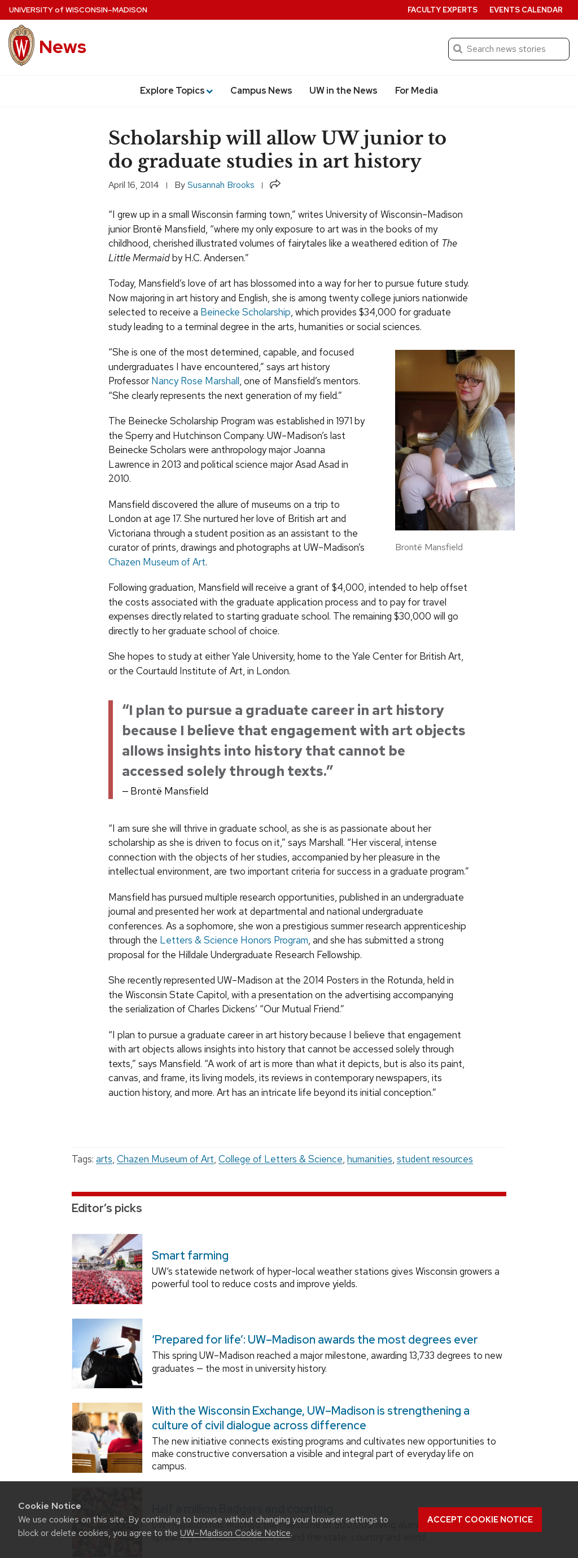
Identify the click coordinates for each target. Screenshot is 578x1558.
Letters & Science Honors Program (234, 940)
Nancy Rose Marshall (195, 381)
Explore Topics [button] (176, 90)
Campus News (261, 90)
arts (104, 1159)
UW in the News (343, 90)
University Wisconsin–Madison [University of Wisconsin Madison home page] (78, 10)
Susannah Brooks (221, 185)
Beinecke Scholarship (245, 312)
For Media (416, 90)
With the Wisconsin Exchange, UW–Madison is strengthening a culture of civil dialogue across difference (311, 1418)
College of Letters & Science (280, 1159)
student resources (435, 1159)
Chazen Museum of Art (156, 562)
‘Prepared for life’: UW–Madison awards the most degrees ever (315, 1339)
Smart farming (190, 1255)
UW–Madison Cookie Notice (235, 1533)
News (62, 46)
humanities (369, 1159)
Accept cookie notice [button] (480, 1519)
